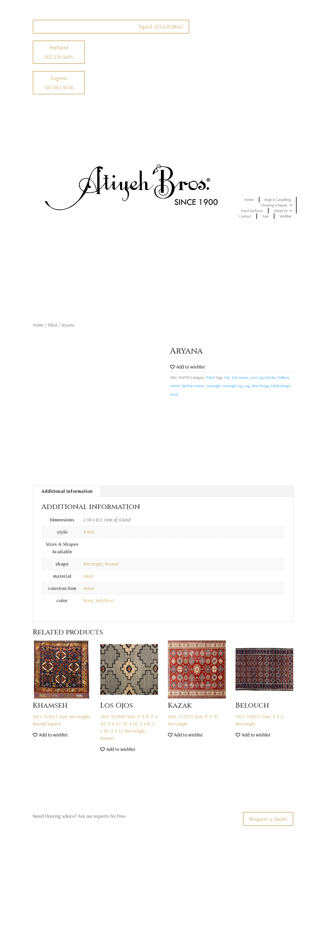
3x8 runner (239, 377)
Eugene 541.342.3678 (59, 82)
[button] (187, 367)
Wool (174, 394)
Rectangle (92, 564)
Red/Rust (104, 600)
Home (249, 199)
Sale (265, 216)
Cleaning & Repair (274, 205)
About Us (280, 210)
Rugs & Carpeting (278, 199)
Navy (88, 600)
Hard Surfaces (252, 210)
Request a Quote (268, 818)
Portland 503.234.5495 (58, 52)
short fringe (260, 385)
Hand (88, 588)
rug (247, 385)
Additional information (67, 491)
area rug (256, 377)
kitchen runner (193, 385)
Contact (245, 216)
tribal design (280, 385)
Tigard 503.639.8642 (160, 26)
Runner (112, 564)
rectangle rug (232, 385)
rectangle (213, 385)
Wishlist (285, 216)
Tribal (52, 325)
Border (270, 377)
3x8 (226, 377)
